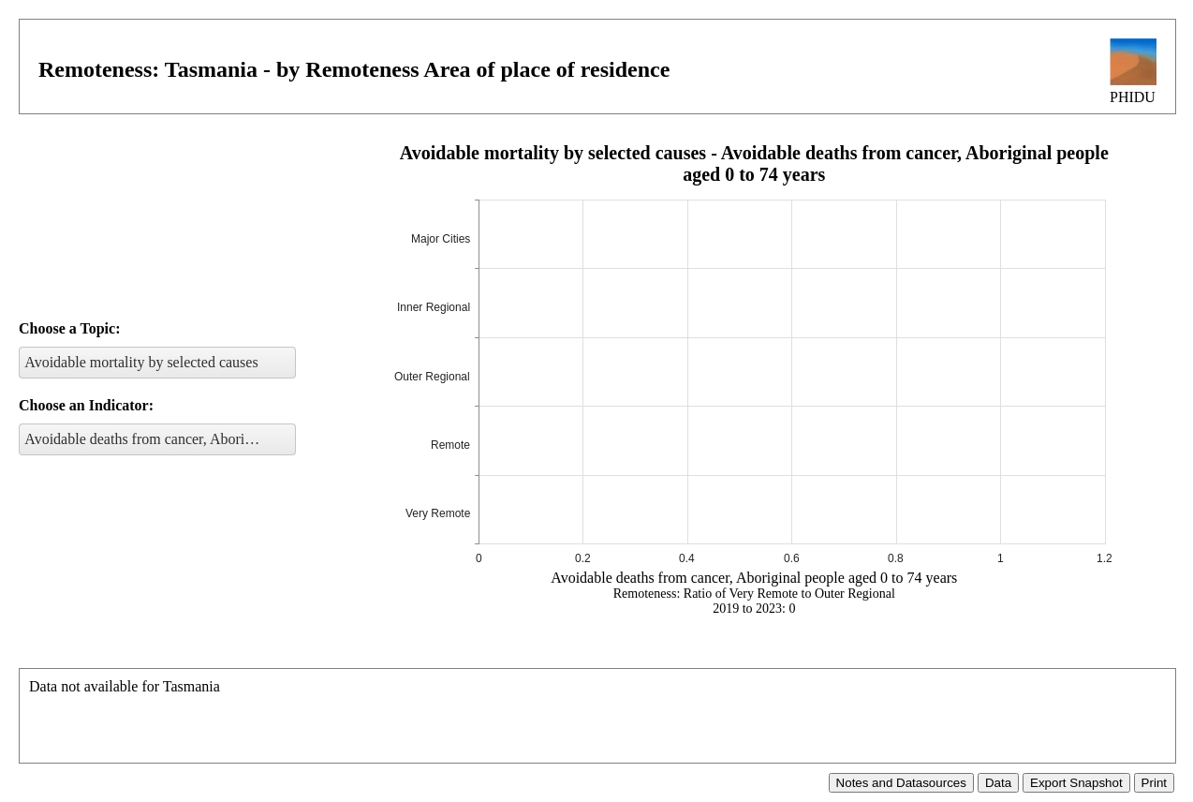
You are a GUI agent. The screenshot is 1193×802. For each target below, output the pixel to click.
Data (998, 783)
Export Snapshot (1076, 783)
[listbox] (157, 363)
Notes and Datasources (901, 783)
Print (1154, 783)
